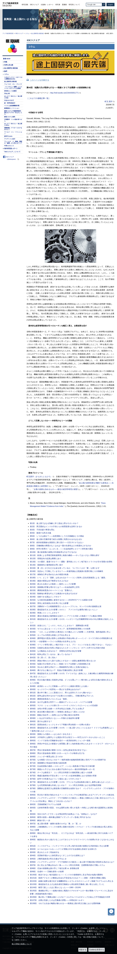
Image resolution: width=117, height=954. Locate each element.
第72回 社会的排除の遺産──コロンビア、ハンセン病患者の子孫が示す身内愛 (62, 766)
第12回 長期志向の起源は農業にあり (45, 558)
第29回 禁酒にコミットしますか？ (44, 613)
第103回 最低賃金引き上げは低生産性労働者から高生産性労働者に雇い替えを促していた (67, 884)
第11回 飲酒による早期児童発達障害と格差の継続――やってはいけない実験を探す (65, 555)
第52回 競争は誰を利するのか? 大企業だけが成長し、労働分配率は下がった (62, 696)
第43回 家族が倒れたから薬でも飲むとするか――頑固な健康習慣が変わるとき (63, 661)
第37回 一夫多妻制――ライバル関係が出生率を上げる (53, 641)
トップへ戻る (111, 911)
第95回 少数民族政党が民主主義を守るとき (48, 859)
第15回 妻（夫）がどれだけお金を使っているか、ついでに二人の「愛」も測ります (65, 568)
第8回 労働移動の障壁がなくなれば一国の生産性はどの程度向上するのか (60, 546)
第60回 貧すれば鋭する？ (41, 721)
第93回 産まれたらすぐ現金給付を (44, 852)
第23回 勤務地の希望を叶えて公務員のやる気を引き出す (54, 594)
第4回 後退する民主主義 (40, 533)
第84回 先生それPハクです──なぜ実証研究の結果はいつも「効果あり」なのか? (63, 814)
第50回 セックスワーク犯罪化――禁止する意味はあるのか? (55, 689)
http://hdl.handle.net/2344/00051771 (64, 93)
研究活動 (25, 4)
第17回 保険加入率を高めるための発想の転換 (49, 574)
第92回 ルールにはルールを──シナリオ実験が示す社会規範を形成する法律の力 (63, 849)
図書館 (64, 4)
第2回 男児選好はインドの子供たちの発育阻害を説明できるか (56, 526)
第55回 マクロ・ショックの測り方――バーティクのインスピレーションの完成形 (64, 705)
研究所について (74, 4)
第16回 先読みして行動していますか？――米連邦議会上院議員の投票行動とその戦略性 (66, 571)
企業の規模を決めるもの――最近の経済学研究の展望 (56, 489)
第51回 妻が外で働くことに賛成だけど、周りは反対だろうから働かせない (61, 693)
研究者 (57, 4)
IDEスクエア (34, 4)
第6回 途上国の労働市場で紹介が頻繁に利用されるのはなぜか (56, 539)
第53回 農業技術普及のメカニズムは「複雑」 (49, 699)
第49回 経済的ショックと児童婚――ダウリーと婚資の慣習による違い (59, 686)
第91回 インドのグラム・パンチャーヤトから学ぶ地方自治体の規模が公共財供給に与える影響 (69, 846)
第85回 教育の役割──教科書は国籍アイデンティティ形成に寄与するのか (60, 817)
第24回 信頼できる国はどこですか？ (45, 597)
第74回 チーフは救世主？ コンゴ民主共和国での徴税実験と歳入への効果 (61, 772)
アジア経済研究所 (8, 33)
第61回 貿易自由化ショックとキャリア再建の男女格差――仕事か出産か (60, 725)
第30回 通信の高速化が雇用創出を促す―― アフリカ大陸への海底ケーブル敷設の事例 (66, 616)
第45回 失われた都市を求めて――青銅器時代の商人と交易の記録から (59, 667)
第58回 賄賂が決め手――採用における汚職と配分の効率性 (54, 715)
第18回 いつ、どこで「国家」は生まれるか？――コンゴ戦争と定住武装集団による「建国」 (68, 578)
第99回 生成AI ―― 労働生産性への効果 (47, 871)
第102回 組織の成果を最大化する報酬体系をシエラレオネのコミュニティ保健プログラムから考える (71, 881)
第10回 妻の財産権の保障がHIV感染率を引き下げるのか (53, 552)
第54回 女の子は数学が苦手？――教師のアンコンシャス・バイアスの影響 (61, 702)
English (110, 4)
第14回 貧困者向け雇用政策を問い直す (46, 565)
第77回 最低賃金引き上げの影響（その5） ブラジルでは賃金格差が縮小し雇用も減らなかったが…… (72, 782)
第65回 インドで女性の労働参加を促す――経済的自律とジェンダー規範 (60, 740)
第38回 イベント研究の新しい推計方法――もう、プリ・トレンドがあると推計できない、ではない (71, 645)
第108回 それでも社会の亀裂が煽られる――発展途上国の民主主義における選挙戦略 (65, 903)
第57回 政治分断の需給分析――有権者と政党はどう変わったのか (57, 712)
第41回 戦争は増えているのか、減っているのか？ (51, 654)
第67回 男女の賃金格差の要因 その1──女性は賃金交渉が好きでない (58, 750)
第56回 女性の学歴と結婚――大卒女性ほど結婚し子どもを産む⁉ (57, 709)
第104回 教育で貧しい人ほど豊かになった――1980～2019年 (55, 887)
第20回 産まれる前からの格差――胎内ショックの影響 (53, 584)
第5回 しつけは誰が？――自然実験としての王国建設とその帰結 (57, 536)
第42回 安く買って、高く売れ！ (43, 658)
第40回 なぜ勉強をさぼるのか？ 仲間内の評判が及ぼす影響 (55, 651)
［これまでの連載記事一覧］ (38, 98)
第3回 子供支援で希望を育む (42, 530)
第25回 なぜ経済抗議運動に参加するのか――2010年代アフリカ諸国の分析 (61, 600)
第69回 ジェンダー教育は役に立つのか (46, 757)
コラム (27, 33)
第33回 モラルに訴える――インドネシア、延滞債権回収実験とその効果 (60, 629)
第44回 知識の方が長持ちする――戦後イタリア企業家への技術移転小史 (60, 664)
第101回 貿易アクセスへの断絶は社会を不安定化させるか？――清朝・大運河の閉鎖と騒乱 (68, 878)
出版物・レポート (47, 4)
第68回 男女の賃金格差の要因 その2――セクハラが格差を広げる (57, 753)
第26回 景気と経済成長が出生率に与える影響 (49, 603)
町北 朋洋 (108, 101)
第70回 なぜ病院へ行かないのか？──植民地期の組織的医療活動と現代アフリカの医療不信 (68, 760)
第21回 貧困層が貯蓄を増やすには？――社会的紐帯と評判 (54, 587)
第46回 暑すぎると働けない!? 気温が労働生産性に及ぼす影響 (56, 670)
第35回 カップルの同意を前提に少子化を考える (50, 635)
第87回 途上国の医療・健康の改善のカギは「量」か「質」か (55, 824)
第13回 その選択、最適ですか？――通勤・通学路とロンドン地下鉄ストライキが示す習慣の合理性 (71, 562)
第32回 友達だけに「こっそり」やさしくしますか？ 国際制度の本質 (59, 626)
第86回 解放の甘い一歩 (40, 820)
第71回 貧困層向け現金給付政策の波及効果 (48, 763)
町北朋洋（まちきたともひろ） (39, 477)
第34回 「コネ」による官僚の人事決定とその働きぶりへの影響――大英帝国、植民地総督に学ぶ (70, 632)
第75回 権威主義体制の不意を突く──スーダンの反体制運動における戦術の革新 (63, 776)
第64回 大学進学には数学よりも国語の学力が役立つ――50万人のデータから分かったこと (67, 737)
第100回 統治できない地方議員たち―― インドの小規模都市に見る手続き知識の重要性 (66, 875)
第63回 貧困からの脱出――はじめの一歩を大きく (51, 734)
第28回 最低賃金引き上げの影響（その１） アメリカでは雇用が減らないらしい (64, 610)
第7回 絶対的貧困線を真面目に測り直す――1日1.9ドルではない (57, 542)
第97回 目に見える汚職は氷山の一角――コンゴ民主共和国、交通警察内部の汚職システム (67, 865)
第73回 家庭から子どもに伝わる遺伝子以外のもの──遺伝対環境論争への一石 (62, 769)
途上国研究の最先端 (37, 33)
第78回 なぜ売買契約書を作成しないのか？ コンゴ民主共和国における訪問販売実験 (65, 785)
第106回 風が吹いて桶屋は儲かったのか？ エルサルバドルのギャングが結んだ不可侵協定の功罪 (70, 897)
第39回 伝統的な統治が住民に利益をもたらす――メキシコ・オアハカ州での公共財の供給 (67, 648)
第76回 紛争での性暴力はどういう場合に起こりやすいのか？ (55, 779)
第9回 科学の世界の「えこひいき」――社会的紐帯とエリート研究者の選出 (61, 549)
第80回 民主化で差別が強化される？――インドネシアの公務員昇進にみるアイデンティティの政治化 (72, 795)
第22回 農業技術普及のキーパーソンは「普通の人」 (52, 590)
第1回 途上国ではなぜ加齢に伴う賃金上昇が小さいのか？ (54, 523)
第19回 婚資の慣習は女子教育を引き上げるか (49, 581)
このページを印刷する (39, 80)
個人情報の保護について (22, 944)
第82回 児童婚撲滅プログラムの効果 (45, 804)
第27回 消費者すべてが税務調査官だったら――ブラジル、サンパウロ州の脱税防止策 (65, 606)
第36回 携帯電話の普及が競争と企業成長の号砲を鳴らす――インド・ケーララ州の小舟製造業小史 (71, 638)
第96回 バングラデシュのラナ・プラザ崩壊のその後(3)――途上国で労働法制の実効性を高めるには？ (72, 862)
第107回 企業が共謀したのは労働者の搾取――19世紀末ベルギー (57, 900)
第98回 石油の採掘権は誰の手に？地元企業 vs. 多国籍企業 (54, 868)
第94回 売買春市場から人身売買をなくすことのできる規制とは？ (57, 855)
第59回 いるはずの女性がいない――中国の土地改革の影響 (54, 718)
